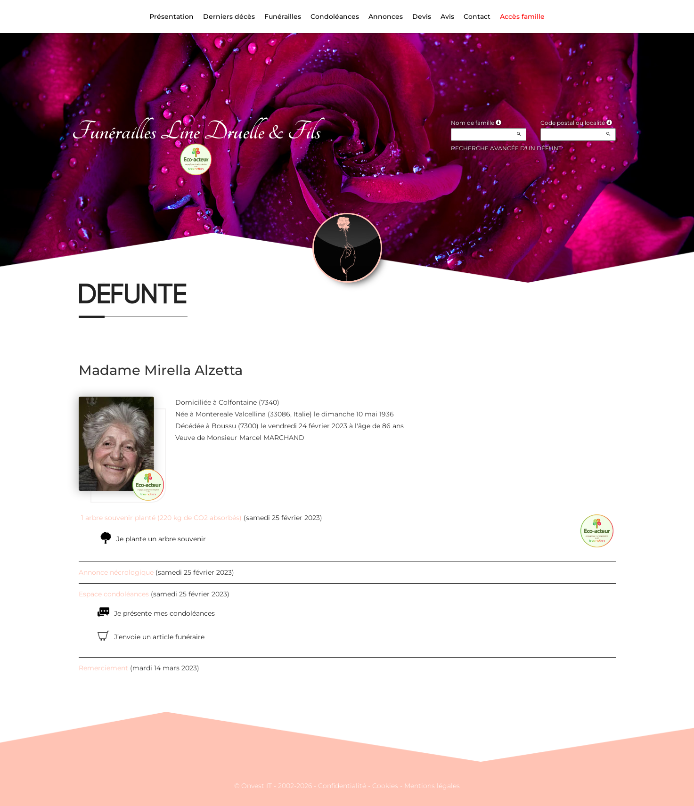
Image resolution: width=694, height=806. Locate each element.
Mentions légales (432, 786)
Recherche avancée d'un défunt (506, 148)
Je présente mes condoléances (164, 613)
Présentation (171, 16)
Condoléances (334, 16)
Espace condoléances (114, 594)
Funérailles (282, 16)
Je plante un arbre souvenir (161, 539)
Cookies (385, 786)
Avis (447, 16)
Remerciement (103, 668)
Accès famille (522, 16)
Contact (477, 16)
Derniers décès (229, 16)
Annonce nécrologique (116, 572)
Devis (421, 16)
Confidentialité (342, 786)
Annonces (385, 16)
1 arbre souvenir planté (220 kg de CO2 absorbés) (161, 517)
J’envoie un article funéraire (159, 637)
